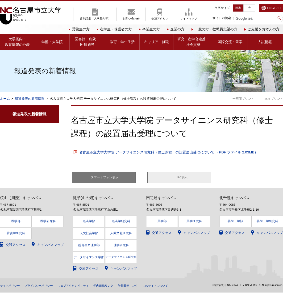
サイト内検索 (221, 18)
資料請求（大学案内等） (95, 18)
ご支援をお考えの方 (263, 29)
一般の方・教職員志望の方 (216, 29)
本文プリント (274, 98)
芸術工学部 (235, 222)
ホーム (5, 98)
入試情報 (265, 42)
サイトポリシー (11, 286)
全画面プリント (243, 98)
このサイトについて (177, 286)
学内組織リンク (118, 286)
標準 (238, 8)
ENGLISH (274, 8)
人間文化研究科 (121, 234)
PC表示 (182, 178)
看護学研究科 (16, 234)
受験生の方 (81, 29)
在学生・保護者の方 (116, 29)
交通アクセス (159, 18)
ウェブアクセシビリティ (84, 286)
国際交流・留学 (230, 42)
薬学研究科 (194, 222)
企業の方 (177, 29)
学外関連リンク (146, 286)
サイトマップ (188, 18)
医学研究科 (48, 222)
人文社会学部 (89, 234)
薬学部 (162, 222)
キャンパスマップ (50, 245)
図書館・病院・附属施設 (87, 42)
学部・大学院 (52, 42)
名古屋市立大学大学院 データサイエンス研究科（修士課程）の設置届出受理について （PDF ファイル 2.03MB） (168, 152)
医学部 (16, 222)
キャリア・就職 (156, 42)
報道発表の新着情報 (30, 98)
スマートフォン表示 (106, 178)
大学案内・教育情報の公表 (17, 42)
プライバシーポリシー (44, 286)
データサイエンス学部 (89, 257)
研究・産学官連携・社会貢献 (193, 42)
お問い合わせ (131, 18)
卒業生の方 (151, 29)
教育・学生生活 (122, 42)
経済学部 (89, 222)
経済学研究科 (121, 222)
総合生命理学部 (89, 245)
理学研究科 (121, 245)
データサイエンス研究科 (121, 257)
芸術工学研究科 (267, 222)
